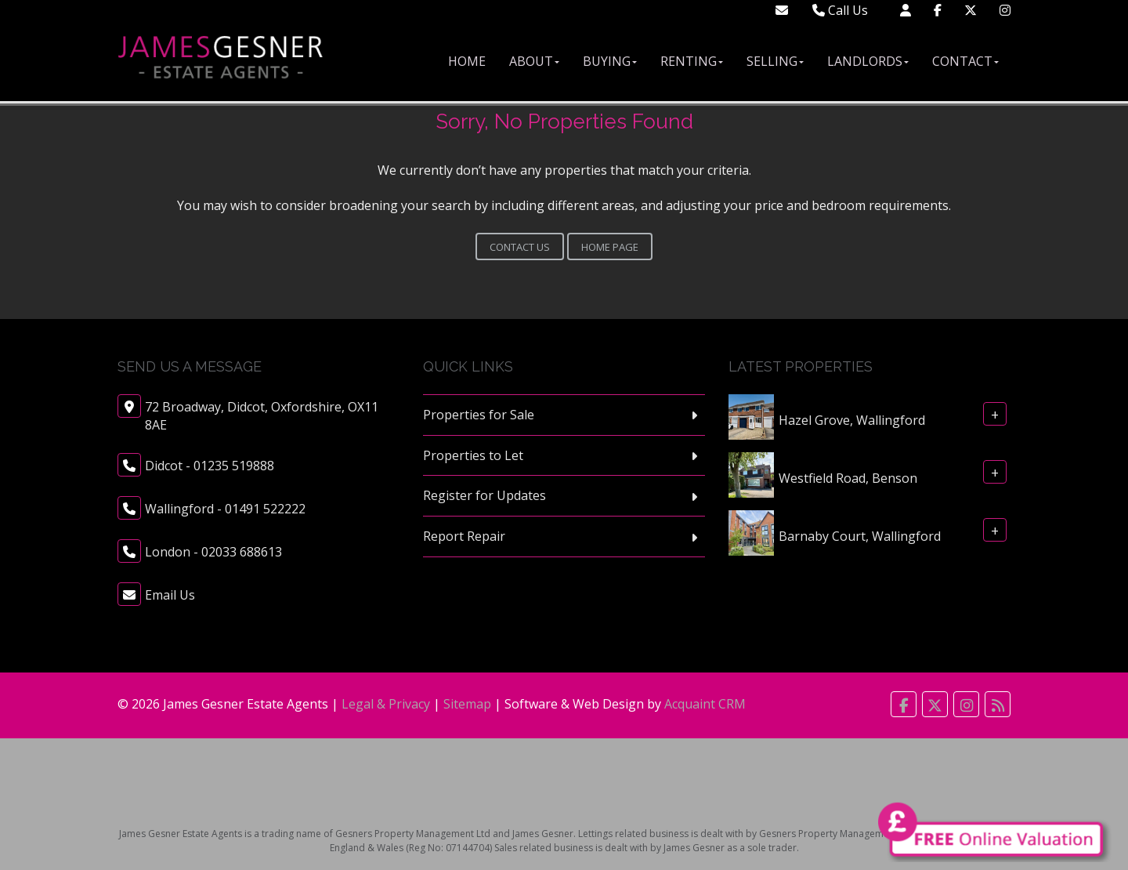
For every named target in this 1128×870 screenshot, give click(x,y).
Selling (775, 61)
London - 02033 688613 (213, 551)
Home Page (609, 247)
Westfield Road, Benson (848, 477)
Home (467, 61)
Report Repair (464, 536)
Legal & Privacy (386, 703)
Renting (691, 61)
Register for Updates (484, 495)
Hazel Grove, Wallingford (852, 419)
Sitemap (467, 703)
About (534, 61)
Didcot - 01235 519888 (209, 465)
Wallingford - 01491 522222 (225, 508)
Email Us (170, 595)
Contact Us (520, 247)
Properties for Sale (478, 414)
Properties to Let (473, 455)
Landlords (868, 61)
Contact (965, 61)
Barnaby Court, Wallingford (860, 535)
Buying (610, 61)
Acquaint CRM (705, 703)
